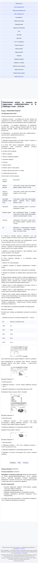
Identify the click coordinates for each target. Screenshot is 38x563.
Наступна (25, 462)
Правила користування (19, 73)
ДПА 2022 (19, 38)
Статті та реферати (19, 41)
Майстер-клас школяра (19, 66)
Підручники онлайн (19, 21)
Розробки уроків (19, 24)
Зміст (19, 462)
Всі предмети (19, 17)
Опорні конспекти (19, 45)
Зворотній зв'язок (19, 69)
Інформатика (19, 3)
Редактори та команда (21, 553)
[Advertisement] (19, 88)
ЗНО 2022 (19, 34)
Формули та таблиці (19, 62)
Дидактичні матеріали (19, 27)
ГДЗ (19, 31)
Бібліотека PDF (19, 48)
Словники (19, 55)
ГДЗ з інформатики (19, 14)
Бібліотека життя (19, 76)
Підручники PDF (19, 52)
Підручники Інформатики (19, 10)
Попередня (13, 462)
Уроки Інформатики (19, 7)
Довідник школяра (19, 59)
